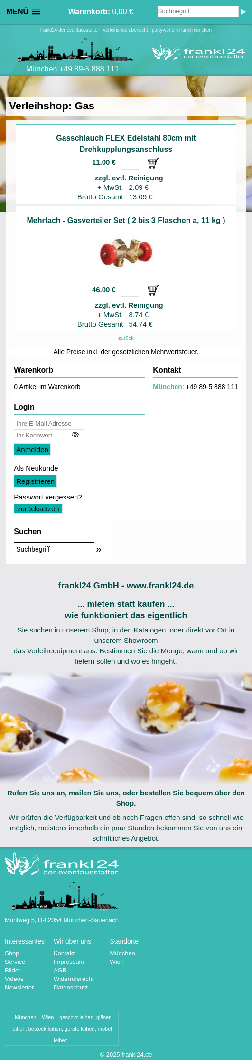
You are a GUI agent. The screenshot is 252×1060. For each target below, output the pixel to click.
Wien (117, 961)
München (167, 387)
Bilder (12, 970)
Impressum (69, 961)
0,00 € (100, 12)
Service (15, 961)
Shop (12, 953)
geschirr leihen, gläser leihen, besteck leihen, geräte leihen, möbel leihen (61, 1029)
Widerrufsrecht (74, 978)
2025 (113, 1054)
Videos (14, 978)
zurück (125, 338)
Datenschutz (71, 987)
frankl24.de (136, 1054)
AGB (60, 970)
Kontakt (64, 953)
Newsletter (19, 987)
